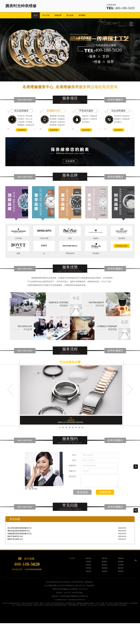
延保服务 (121, 561)
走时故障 (88, 561)
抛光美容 (104, 565)
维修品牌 (57, 15)
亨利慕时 (95, 253)
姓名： (75, 455)
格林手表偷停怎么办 (66, 536)
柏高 (70, 238)
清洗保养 (88, 571)
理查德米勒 (70, 253)
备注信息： (73, 476)
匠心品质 (70, 15)
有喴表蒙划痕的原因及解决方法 (66, 533)
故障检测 (104, 568)
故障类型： (73, 466)
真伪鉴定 (104, 571)
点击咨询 (70, 161)
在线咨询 (105, 492)
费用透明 (121, 571)
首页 (35, 15)
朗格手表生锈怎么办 (66, 539)
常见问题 (15, 519)
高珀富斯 (121, 238)
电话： (75, 460)
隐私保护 (121, 568)
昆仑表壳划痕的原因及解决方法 (66, 528)
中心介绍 (45, 15)
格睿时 (95, 238)
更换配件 (104, 561)
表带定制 (88, 568)
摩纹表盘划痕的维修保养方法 (66, 530)
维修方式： (73, 471)
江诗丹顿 (18, 238)
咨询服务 (82, 15)
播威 (18, 253)
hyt (44, 253)
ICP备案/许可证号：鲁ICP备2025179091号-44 (70, 600)
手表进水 (88, 565)
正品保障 (121, 565)
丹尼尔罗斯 (44, 238)
